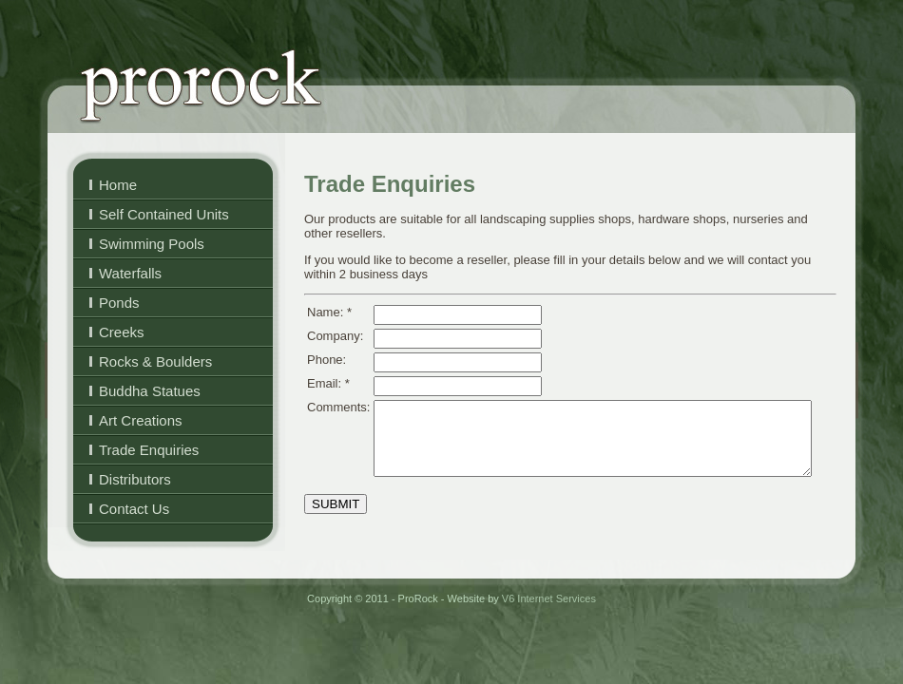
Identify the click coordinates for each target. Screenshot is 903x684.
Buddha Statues (150, 391)
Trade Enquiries (149, 450)
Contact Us (134, 509)
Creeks (121, 332)
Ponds (119, 302)
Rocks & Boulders (155, 361)
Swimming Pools (151, 244)
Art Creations (141, 420)
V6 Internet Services (549, 598)
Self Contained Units (164, 214)
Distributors (135, 479)
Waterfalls (130, 273)
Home (118, 185)
